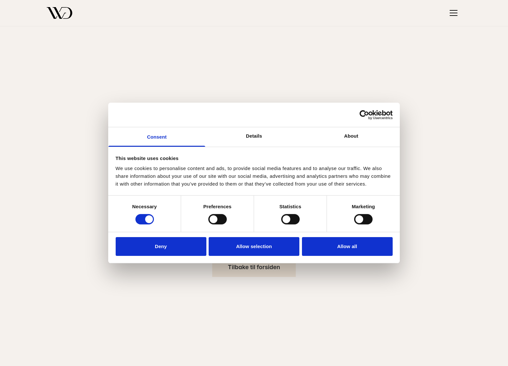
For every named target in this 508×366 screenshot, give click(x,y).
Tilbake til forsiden (254, 267)
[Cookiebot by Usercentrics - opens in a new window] (364, 115)
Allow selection (254, 246)
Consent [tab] (157, 137)
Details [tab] (254, 136)
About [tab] (351, 136)
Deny (161, 246)
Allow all (347, 246)
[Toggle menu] (453, 13)
